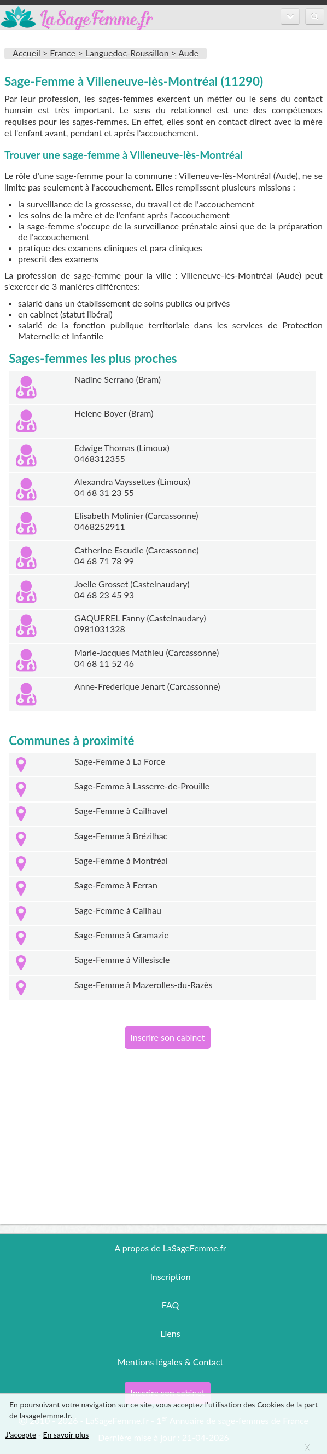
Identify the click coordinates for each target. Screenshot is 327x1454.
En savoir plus (66, 1434)
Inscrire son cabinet (167, 1037)
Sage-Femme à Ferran (115, 885)
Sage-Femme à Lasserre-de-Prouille (141, 786)
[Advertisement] (163, 1147)
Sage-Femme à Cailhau (117, 910)
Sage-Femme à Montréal (121, 860)
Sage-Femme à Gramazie (121, 935)
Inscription (170, 1276)
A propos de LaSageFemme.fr (170, 1248)
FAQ (170, 1305)
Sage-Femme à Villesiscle (122, 959)
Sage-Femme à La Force (119, 761)
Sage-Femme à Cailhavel (120, 810)
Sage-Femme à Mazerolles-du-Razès (143, 984)
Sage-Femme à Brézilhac (120, 835)
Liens (170, 1333)
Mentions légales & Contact (170, 1362)
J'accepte (20, 1434)
